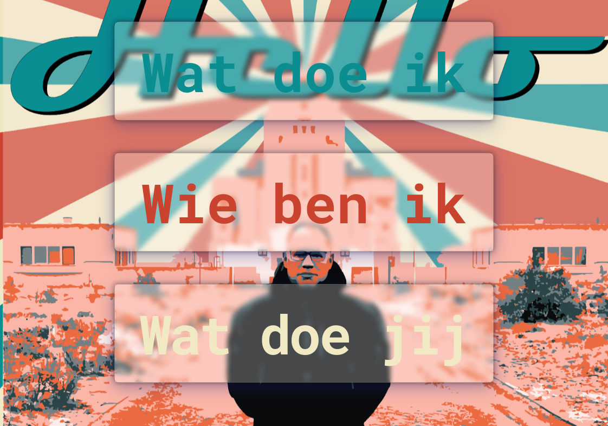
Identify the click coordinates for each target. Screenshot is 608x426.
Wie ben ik (304, 202)
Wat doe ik (304, 71)
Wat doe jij (303, 333)
